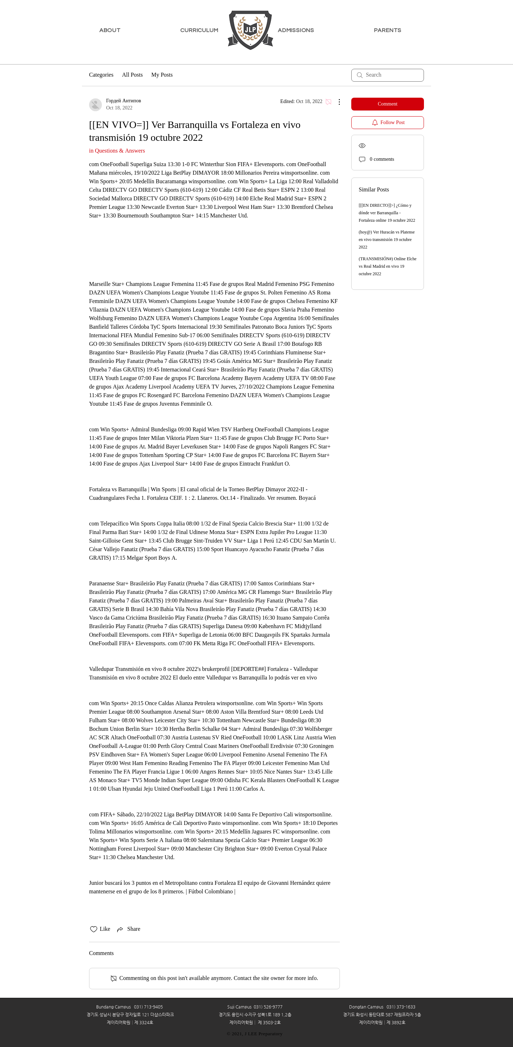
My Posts (162, 75)
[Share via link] (128, 929)
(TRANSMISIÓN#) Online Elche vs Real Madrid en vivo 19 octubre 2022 (387, 266)
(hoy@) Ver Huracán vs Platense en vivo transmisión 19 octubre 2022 (387, 240)
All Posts (132, 75)
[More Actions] (335, 102)
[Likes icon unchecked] (93, 929)
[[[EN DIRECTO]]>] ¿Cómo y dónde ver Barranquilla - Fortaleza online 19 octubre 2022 (387, 213)
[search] (387, 75)
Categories (101, 75)
